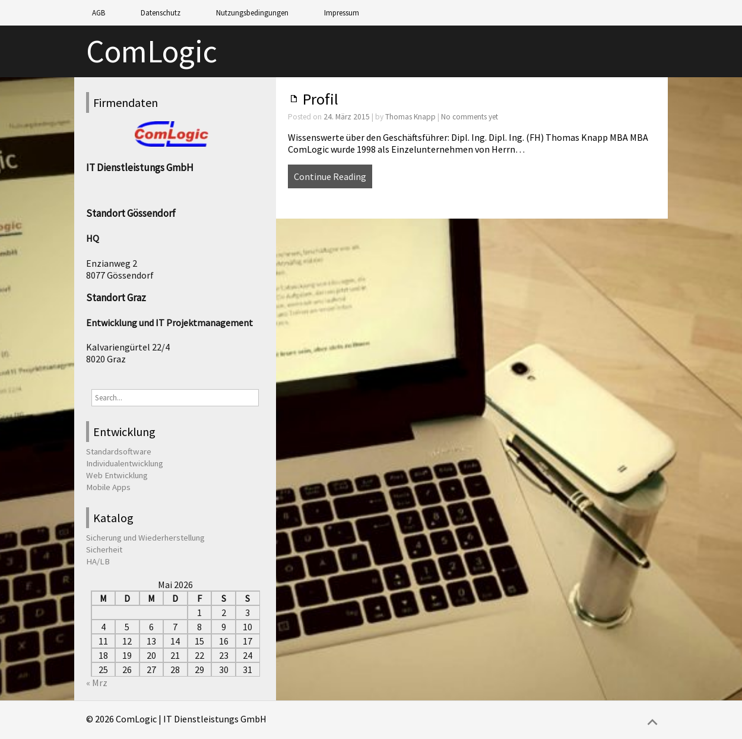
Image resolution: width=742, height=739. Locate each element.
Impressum (341, 13)
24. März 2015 (347, 117)
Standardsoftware (118, 451)
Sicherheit (104, 549)
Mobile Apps (108, 487)
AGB (98, 13)
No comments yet (469, 117)
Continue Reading (330, 176)
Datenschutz (160, 13)
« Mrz (96, 683)
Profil (320, 99)
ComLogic (151, 51)
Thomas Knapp (410, 117)
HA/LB (98, 561)
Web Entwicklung (117, 475)
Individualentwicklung (124, 463)
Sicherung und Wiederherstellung (145, 537)
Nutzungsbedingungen (252, 13)
